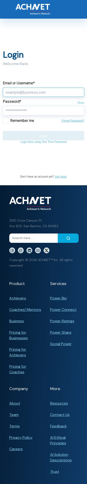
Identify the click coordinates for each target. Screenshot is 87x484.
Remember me (22, 120)
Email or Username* (19, 83)
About (14, 403)
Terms (14, 426)
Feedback (58, 426)
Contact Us (60, 414)
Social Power (61, 343)
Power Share (60, 332)
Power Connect (63, 309)
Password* (12, 101)
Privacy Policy (20, 437)
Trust (54, 471)
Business (16, 321)
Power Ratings (62, 321)
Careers (16, 448)
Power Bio (58, 298)
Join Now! (61, 176)
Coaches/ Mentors (25, 309)
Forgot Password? (73, 120)
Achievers (17, 298)
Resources (59, 403)
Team (14, 414)
